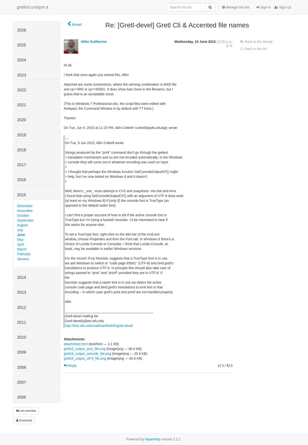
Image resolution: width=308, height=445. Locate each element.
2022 (21, 90)
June (21, 235)
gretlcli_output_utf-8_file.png (85, 358)
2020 (21, 120)
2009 (21, 352)
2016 (21, 180)
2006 (21, 397)
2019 (21, 135)
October (23, 215)
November (25, 211)
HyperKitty (153, 439)
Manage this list (235, 7)
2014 (21, 277)
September (25, 220)
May (20, 240)
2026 (21, 30)
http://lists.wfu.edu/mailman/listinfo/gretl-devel (99, 326)
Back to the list (253, 49)
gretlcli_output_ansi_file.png (85, 349)
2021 (21, 105)
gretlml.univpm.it (32, 7)
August (22, 225)
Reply (70, 366)
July (20, 230)
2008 (21, 367)
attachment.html (76, 344)
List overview (26, 411)
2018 (21, 150)
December (25, 206)
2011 (21, 322)
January (23, 259)
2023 (21, 75)
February (24, 254)
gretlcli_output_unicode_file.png (87, 354)
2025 (21, 45)
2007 (21, 382)
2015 (21, 195)
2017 (21, 165)
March (21, 249)
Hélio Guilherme (94, 42)
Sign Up (282, 7)
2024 (21, 60)
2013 (21, 292)
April (20, 244)
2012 (21, 307)
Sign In (264, 7)
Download (24, 420)
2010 (21, 337)
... (66, 137)
